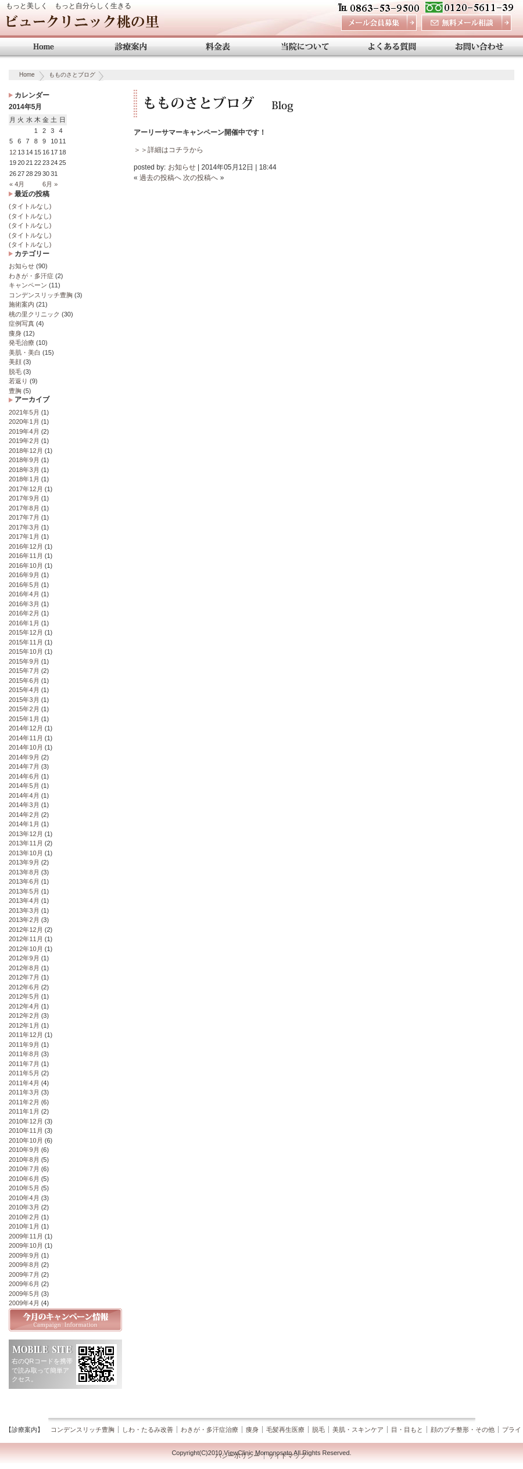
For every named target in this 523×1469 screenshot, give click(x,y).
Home (27, 74)
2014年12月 (26, 728)
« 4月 (16, 184)
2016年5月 (24, 584)
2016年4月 (24, 594)
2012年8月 (24, 967)
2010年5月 (24, 1187)
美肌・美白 (25, 352)
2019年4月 (24, 431)
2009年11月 (26, 1236)
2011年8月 (24, 1053)
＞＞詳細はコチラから (168, 150)
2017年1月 (24, 536)
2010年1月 (24, 1226)
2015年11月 (26, 642)
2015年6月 (24, 680)
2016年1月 (24, 623)
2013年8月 (24, 872)
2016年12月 (26, 546)
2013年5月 (24, 891)
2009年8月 (24, 1264)
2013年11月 (26, 843)
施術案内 (21, 304)
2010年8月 (24, 1159)
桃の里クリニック (34, 314)
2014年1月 (24, 823)
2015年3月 (24, 699)
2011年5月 (24, 1073)
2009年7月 (24, 1274)
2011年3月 (24, 1092)
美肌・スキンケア (358, 1429)
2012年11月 (26, 938)
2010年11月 (26, 1130)
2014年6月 (24, 776)
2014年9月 (24, 757)
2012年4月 (24, 1006)
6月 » (50, 184)
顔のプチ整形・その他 (463, 1429)
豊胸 (15, 390)
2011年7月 (24, 1063)
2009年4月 (24, 1302)
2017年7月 (24, 517)
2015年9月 (24, 661)
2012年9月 (24, 958)
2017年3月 (24, 527)
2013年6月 (24, 881)
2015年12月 (26, 632)
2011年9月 (24, 1044)
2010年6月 (24, 1178)
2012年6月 (24, 987)
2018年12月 (26, 450)
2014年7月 (24, 766)
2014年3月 (24, 804)
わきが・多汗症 (31, 275)
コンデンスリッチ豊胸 (41, 294)
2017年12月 (26, 488)
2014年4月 (24, 795)
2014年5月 (24, 785)
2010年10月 (26, 1140)
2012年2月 (24, 1015)
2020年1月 (24, 421)
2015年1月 (24, 718)
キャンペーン (28, 285)
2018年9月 (24, 459)
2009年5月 (24, 1293)
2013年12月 (26, 833)
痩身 (15, 333)
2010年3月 (24, 1207)
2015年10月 (26, 651)
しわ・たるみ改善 (147, 1429)
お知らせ (21, 265)
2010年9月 (24, 1149)
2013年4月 (24, 900)
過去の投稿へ (160, 178)
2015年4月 (24, 689)
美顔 (15, 361)
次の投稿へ (200, 178)
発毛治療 (21, 342)
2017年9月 (24, 498)
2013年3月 (24, 910)
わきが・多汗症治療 (209, 1429)
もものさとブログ (72, 74)
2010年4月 (24, 1197)
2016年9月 (24, 574)
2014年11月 (26, 737)
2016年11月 (26, 555)
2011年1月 (24, 1111)
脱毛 (15, 371)
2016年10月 (26, 565)
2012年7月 (24, 977)
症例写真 (21, 323)
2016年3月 (24, 603)
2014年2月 (24, 814)
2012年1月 (24, 1025)
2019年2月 (24, 440)
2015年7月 (24, 670)
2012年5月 (24, 996)
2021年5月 (24, 412)
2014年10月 (26, 747)
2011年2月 (24, 1102)
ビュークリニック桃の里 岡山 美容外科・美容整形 (82, 25)
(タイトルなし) (30, 206)
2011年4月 (24, 1082)
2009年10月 (26, 1245)
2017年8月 (24, 508)
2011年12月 (26, 1034)
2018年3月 (24, 469)
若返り (18, 380)
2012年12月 (26, 929)
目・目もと (407, 1429)
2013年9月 (24, 862)
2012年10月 (26, 948)
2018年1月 (24, 479)
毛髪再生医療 (285, 1429)
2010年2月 (24, 1217)
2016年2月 (24, 613)
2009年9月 (24, 1255)
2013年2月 (24, 919)
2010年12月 (26, 1121)
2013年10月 (26, 852)
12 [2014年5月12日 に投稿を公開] (12, 152)
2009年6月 (24, 1283)
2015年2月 (24, 708)
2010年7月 (24, 1168)
